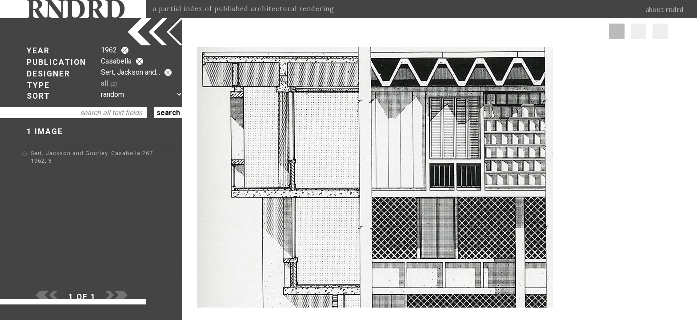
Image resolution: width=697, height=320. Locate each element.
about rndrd (665, 10)
